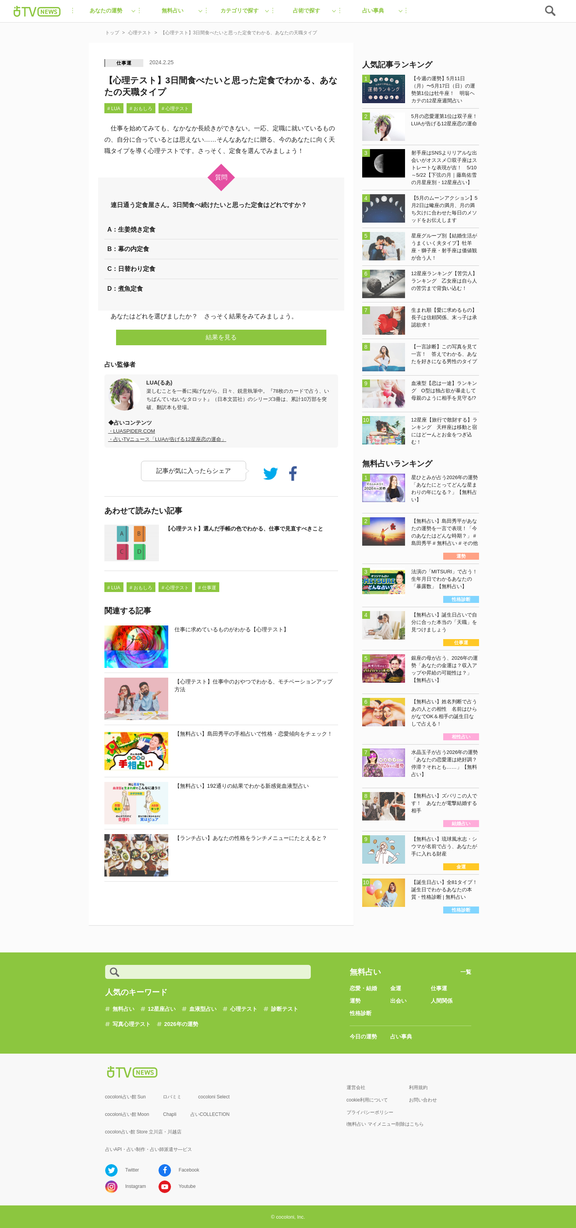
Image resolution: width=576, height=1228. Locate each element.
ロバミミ (172, 1097)
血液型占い (203, 1009)
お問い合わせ (423, 1100)
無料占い (123, 1009)
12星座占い (162, 1009)
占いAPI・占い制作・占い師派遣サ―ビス (148, 1149)
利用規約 (418, 1087)
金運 (395, 988)
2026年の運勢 (181, 1024)
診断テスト (284, 1009)
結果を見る (221, 337)
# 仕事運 (207, 587)
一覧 (465, 972)
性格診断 (361, 1013)
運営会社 (356, 1087)
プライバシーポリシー (370, 1112)
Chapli (169, 1114)
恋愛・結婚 (363, 988)
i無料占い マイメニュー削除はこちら (385, 1124)
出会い (398, 1001)
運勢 (355, 1001)
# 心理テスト (175, 108)
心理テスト (243, 1009)
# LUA (113, 108)
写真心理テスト (132, 1024)
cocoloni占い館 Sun (125, 1097)
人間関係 (442, 1001)
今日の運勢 (363, 1036)
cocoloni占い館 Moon (127, 1114)
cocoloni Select (214, 1097)
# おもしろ (141, 108)
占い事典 (401, 1036)
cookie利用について (367, 1100)
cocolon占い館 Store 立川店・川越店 (143, 1132)
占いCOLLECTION (210, 1114)
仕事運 (123, 63)
